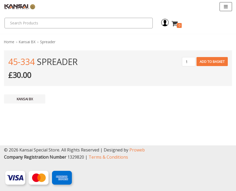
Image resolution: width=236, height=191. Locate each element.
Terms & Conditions (108, 157)
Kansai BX (27, 41)
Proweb (137, 150)
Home (9, 41)
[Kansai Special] (20, 7)
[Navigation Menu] (226, 6)
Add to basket (212, 61)
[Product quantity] (188, 61)
